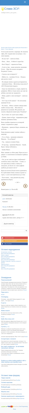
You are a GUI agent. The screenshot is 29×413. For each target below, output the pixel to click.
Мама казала (5, 310)
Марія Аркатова (20, 398)
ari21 (3, 199)
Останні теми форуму (10, 375)
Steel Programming (23, 406)
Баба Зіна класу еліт (7, 319)
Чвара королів (5, 378)
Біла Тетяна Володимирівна (8, 253)
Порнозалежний (6, 280)
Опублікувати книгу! (7, 238)
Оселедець (4, 297)
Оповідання (6, 277)
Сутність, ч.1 (5, 326)
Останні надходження (10, 249)
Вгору (14, 409)
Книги (2, 49)
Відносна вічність (5, 264)
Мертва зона (5, 391)
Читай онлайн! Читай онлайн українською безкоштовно (14, 47)
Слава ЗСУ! (10, 8)
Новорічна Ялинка (5, 258)
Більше (25, 290)
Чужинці (3, 267)
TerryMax (18, 380)
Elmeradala (19, 394)
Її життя (3, 303)
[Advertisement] (14, 31)
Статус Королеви (9, 49)
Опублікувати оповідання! (9, 241)
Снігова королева (6, 382)
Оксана (4, 207)
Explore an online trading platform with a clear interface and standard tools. (13, 361)
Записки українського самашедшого (12, 396)
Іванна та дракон (5, 255)
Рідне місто (5, 292)
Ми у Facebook (6, 244)
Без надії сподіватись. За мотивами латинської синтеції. (12, 347)
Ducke (3, 262)
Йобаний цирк (5, 387)
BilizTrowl (19, 389)
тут (10, 189)
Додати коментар (9, 223)
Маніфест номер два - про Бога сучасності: (11, 261)
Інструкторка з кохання (6, 252)
